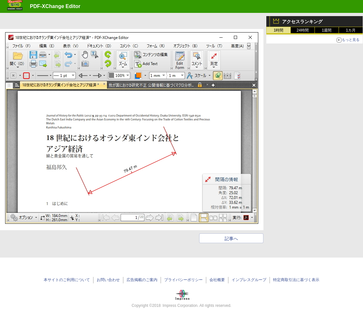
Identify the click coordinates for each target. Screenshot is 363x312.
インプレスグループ (249, 280)
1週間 (327, 30)
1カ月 (351, 30)
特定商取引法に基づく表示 (296, 280)
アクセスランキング (302, 21)
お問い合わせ (108, 280)
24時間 (302, 30)
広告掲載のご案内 (142, 280)
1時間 (279, 30)
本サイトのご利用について (67, 280)
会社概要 (217, 280)
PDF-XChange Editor (55, 6)
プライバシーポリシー (183, 280)
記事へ (231, 238)
